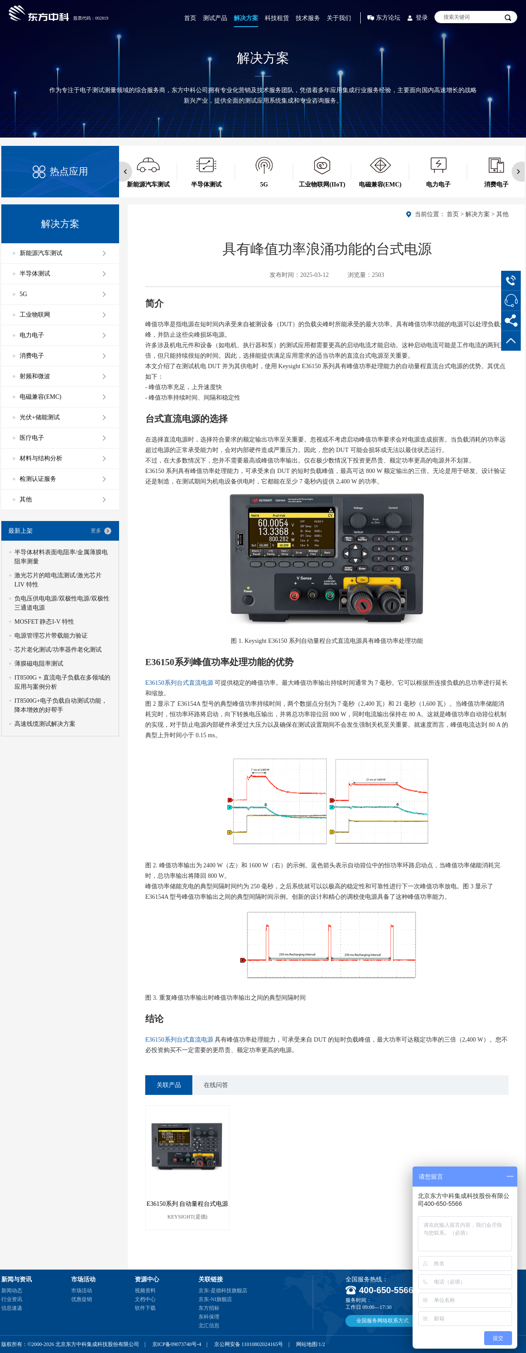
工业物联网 (35, 314)
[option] (148, 171)
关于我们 (339, 18)
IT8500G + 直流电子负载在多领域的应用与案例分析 (62, 682)
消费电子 (32, 355)
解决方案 (246, 18)
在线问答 (216, 1085)
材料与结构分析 (41, 458)
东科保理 (208, 1317)
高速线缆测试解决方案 (44, 724)
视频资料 (145, 1290)
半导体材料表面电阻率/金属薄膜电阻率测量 (61, 557)
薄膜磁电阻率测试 (38, 663)
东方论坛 (388, 17)
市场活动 (81, 1290)
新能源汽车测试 (41, 253)
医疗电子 (32, 438)
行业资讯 (11, 1299)
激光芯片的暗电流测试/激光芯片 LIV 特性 (58, 580)
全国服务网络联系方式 (382, 1321)
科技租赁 (277, 18)
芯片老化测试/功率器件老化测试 (58, 649)
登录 (422, 17)
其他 (502, 214)
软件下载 (145, 1308)
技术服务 (308, 18)
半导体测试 (35, 273)
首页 (190, 18)
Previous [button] (122, 172)
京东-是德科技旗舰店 (222, 1290)
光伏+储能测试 (40, 417)
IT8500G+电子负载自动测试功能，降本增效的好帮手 (60, 705)
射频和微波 (35, 376)
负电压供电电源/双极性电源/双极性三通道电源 (61, 603)
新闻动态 (11, 1290)
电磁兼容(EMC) (40, 396)
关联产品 (169, 1085)
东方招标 (208, 1308)
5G (23, 294)
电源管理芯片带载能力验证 (51, 635)
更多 (96, 531)
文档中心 (145, 1299)
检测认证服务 (38, 479)
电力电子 (32, 335)
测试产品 (215, 18)
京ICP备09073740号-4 (177, 1344)
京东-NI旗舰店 (215, 1299)
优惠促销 (81, 1299)
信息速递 (11, 1308)
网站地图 (306, 1344)
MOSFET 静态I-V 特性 (44, 621)
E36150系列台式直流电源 (179, 683)
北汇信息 (208, 1325)
